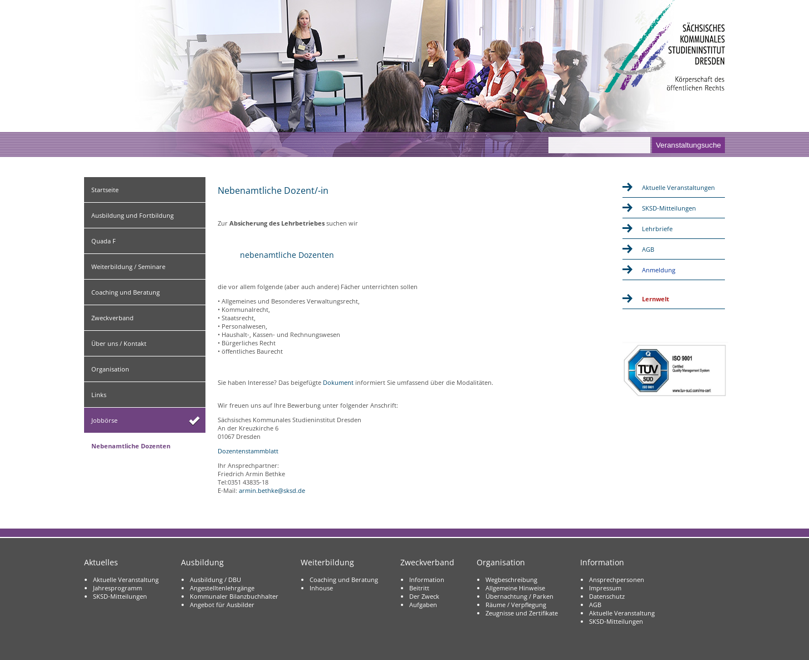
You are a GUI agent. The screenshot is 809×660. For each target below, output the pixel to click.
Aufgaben (423, 604)
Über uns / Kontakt (118, 343)
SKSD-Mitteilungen (669, 208)
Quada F (103, 241)
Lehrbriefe (657, 228)
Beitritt (419, 588)
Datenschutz (607, 596)
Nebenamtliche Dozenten (130, 446)
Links (98, 394)
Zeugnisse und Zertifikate (522, 613)
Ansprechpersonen (616, 579)
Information (426, 579)
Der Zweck (424, 596)
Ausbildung (202, 562)
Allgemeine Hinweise (515, 588)
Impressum (605, 588)
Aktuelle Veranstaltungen (678, 187)
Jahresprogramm (117, 588)
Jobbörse (104, 420)
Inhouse (321, 588)
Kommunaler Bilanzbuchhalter (234, 596)
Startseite (105, 189)
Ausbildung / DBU (215, 579)
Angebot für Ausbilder (222, 604)
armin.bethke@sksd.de (272, 490)
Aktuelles (101, 562)
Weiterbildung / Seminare (128, 266)
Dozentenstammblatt (248, 451)
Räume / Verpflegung (516, 604)
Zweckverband (112, 318)
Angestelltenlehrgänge (222, 588)
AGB (648, 249)
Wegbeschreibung (511, 579)
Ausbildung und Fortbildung (132, 215)
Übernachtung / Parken (519, 596)
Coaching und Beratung (125, 292)
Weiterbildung (327, 562)
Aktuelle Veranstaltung (126, 579)
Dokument (338, 382)
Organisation (110, 369)
